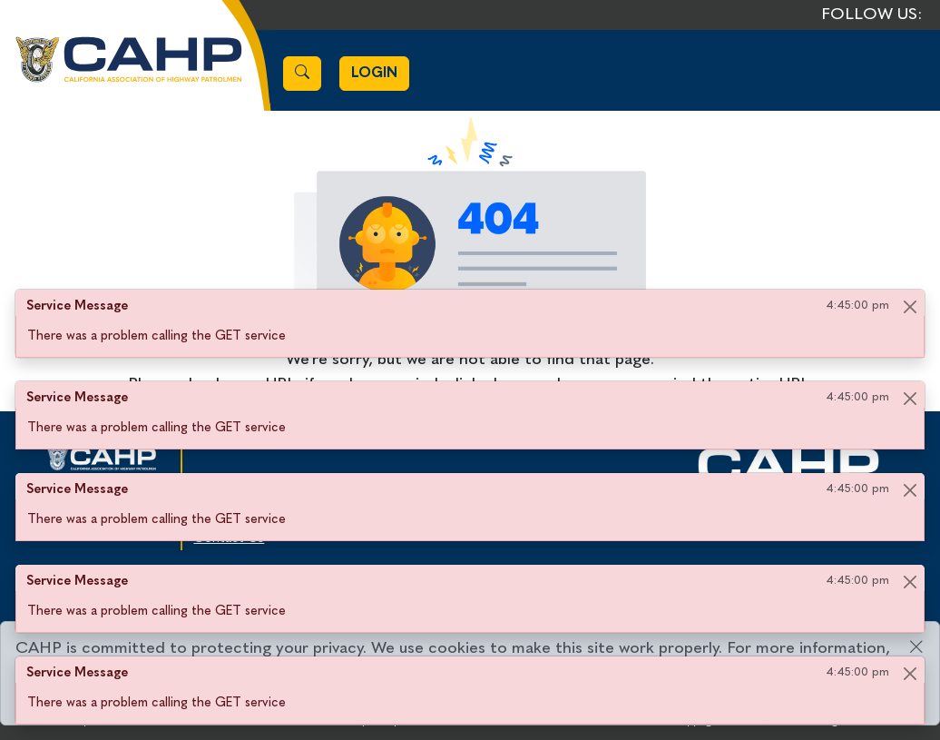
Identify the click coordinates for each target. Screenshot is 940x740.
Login (374, 73)
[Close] (909, 306)
